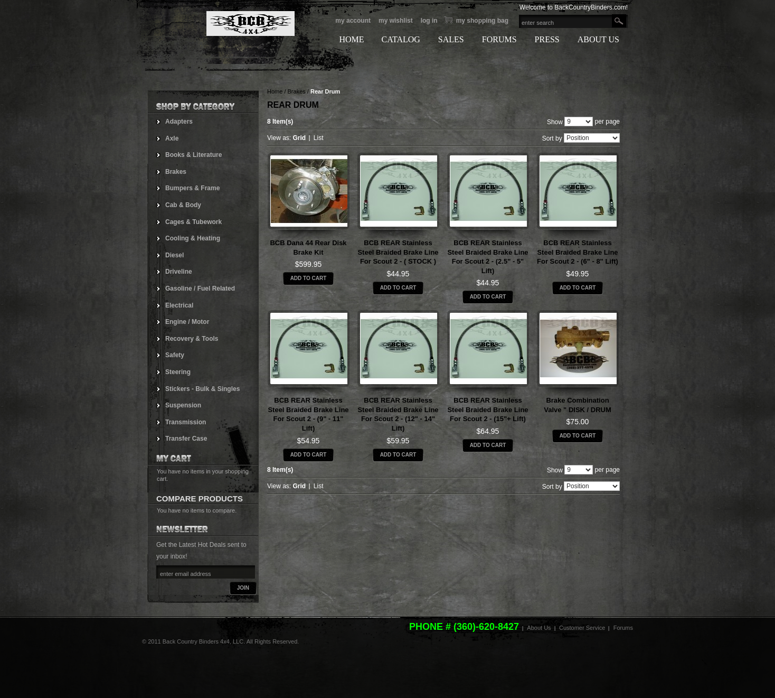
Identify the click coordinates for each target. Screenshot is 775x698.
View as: (279, 138)
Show (555, 121)
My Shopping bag (482, 20)
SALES (451, 39)
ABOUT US (598, 39)
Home (274, 91)
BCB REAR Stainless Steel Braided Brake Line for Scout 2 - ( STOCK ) (397, 252)
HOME (351, 39)
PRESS (547, 39)
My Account (353, 20)
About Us (539, 628)
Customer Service (582, 628)
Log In (429, 20)
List (319, 138)
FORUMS (499, 39)
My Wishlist (396, 20)
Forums (623, 628)
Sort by (552, 138)
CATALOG (400, 39)
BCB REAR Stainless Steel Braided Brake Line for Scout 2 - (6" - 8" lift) (577, 252)
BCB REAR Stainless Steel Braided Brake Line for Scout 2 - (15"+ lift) (487, 409)
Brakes (297, 91)
